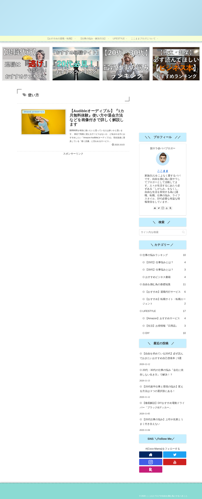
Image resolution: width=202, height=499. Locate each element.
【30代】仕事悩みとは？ (165, 270)
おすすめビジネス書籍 (165, 277)
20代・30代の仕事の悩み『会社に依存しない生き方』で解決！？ (161, 372)
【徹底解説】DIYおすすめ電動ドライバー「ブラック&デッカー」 (162, 405)
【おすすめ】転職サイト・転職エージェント (164, 302)
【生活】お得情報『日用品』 (165, 326)
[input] (162, 232)
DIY (165, 333)
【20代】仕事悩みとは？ (165, 262)
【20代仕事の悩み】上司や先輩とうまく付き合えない (161, 421)
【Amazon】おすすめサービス (165, 318)
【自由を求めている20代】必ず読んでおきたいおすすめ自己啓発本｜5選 (161, 356)
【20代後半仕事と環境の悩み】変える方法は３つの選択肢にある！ (161, 388)
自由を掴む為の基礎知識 (164, 284)
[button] (183, 232)
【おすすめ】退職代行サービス (165, 292)
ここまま (162, 171)
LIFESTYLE (164, 311)
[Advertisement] (73, 176)
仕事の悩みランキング (164, 255)
